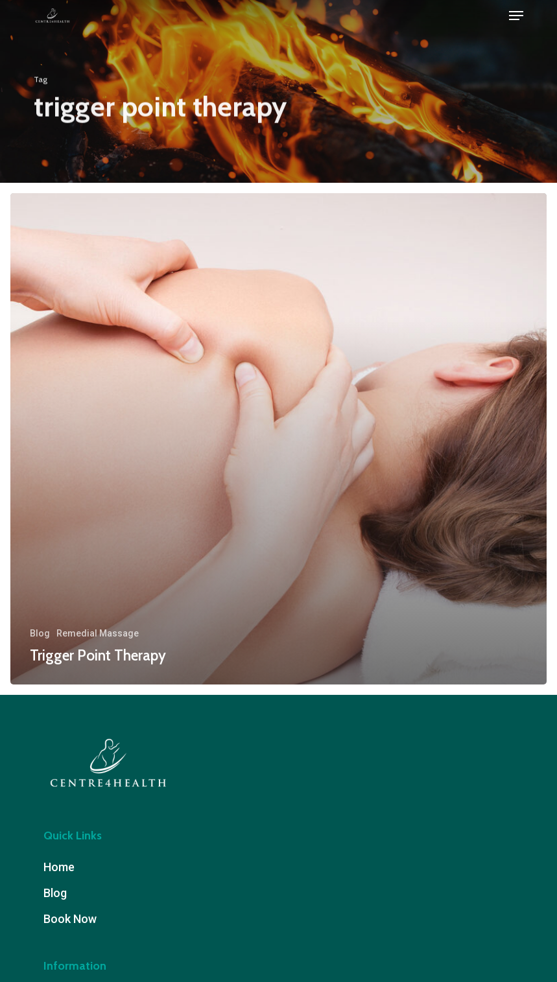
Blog (40, 633)
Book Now (70, 919)
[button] (516, 15)
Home (59, 867)
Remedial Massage (97, 633)
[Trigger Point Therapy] (278, 438)
